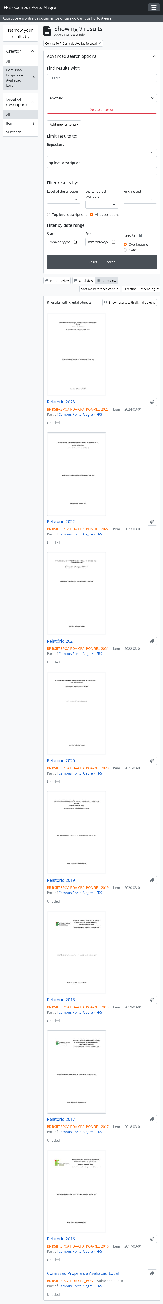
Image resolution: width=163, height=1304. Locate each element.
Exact (133, 250)
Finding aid (132, 191)
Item (20, 124)
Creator (13, 51)
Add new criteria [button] (63, 124)
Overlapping (138, 244)
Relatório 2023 (61, 401)
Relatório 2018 (61, 999)
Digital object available (95, 194)
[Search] (102, 78)
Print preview (57, 281)
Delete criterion (101, 109)
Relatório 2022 (61, 521)
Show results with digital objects (129, 302)
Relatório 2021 (61, 641)
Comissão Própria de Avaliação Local (20, 78)
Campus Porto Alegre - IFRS (80, 414)
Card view (83, 281)
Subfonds (20, 133)
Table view (106, 281)
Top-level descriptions (69, 214)
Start (51, 233)
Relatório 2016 (61, 1238)
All (8, 61)
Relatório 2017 (61, 1119)
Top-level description (63, 163)
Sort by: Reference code (98, 289)
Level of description (17, 101)
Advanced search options (71, 56)
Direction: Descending (140, 289)
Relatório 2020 (61, 760)
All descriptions (107, 214)
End (88, 233)
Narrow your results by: (20, 33)
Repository (55, 144)
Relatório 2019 (61, 880)
